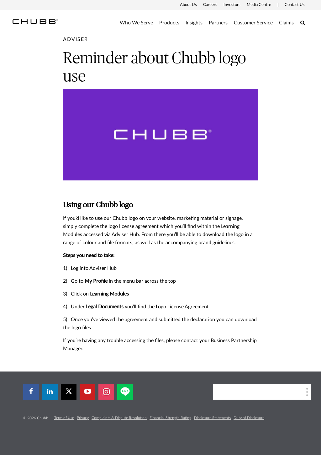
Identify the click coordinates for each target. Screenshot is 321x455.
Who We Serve (136, 22)
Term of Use (64, 418)
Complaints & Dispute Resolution (119, 418)
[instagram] (106, 392)
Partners (218, 22)
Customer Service (253, 22)
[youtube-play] (87, 392)
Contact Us (295, 5)
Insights (194, 22)
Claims (286, 22)
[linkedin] (50, 392)
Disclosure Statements (212, 418)
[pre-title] (75, 39)
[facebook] (31, 392)
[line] (125, 392)
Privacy (83, 418)
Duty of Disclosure (249, 418)
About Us (188, 5)
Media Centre (259, 5)
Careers (210, 5)
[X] (68, 392)
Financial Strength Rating (170, 418)
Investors (232, 5)
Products (169, 22)
